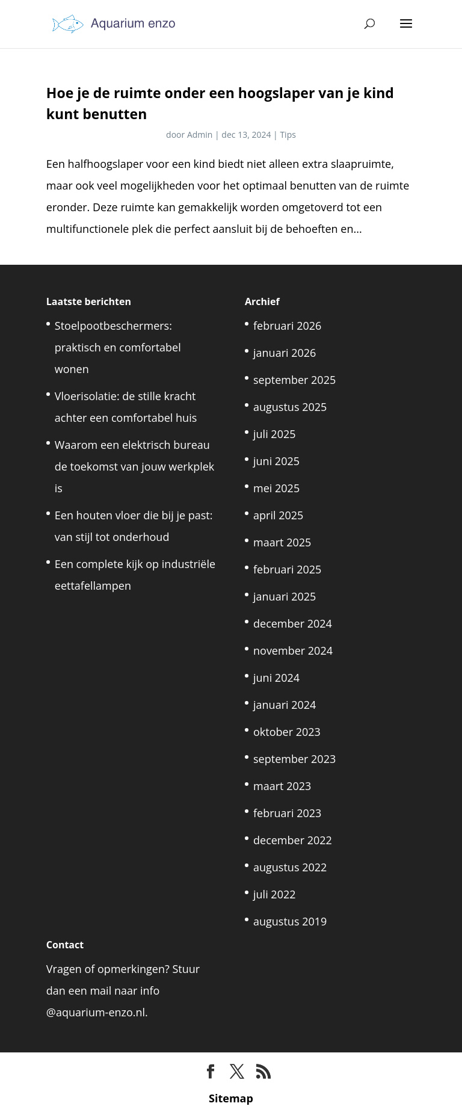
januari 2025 (284, 596)
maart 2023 (282, 786)
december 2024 (292, 623)
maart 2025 (282, 542)
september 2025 (294, 379)
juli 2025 (274, 434)
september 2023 (294, 759)
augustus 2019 (290, 921)
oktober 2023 (287, 731)
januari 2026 (284, 352)
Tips (287, 134)
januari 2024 (284, 704)
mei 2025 (276, 488)
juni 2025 (276, 461)
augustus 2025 (290, 407)
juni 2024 (276, 677)
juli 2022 (274, 894)
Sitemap (231, 1098)
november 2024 (293, 650)
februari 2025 (287, 569)
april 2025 (278, 515)
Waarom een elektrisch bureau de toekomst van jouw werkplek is (135, 466)
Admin (200, 134)
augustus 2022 (290, 867)
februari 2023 (287, 813)
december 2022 (292, 840)
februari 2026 (287, 325)
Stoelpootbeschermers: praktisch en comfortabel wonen (118, 347)
